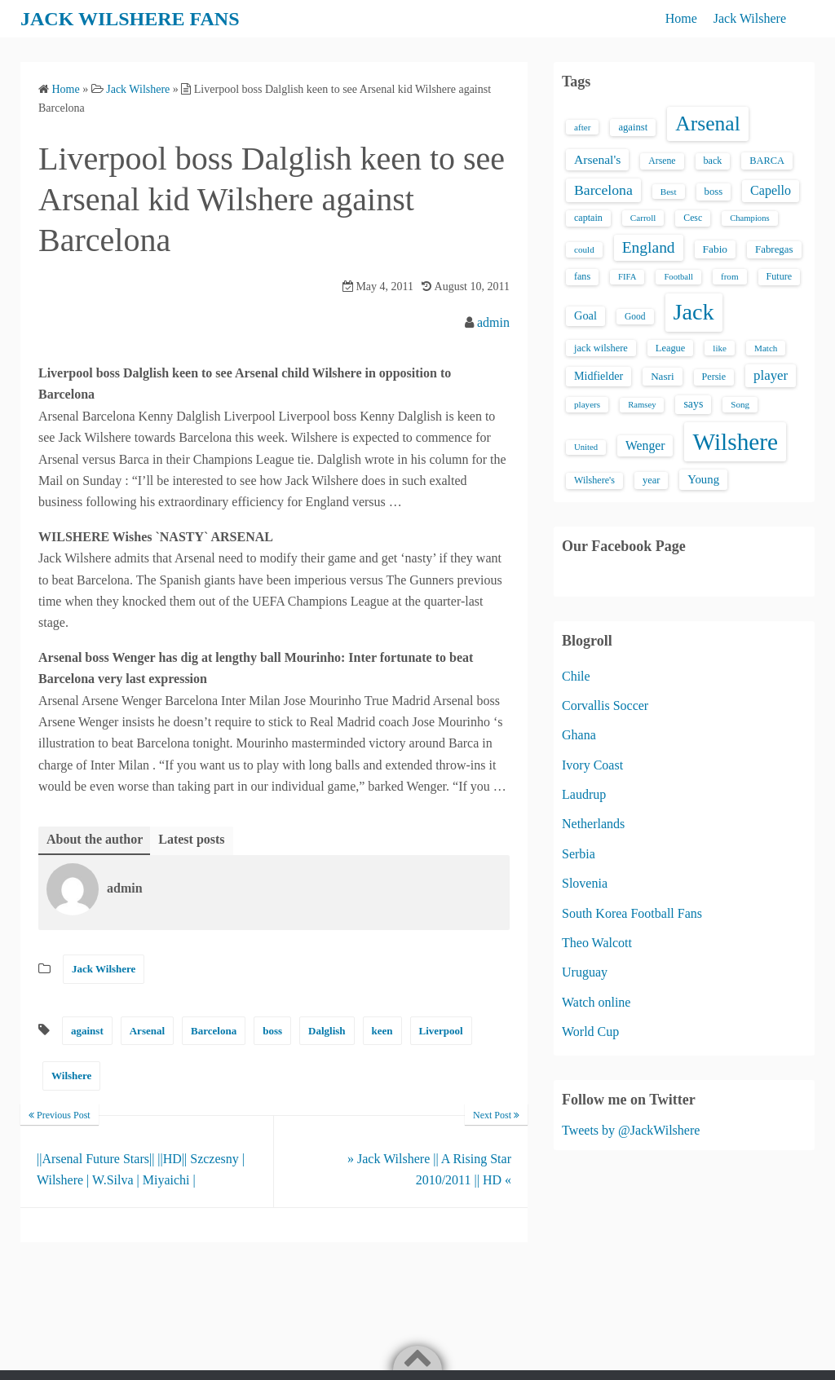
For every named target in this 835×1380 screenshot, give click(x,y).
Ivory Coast (592, 765)
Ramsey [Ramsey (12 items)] (642, 404)
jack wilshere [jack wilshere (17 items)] (601, 348)
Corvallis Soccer (605, 705)
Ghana (579, 735)
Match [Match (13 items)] (765, 348)
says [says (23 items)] (693, 404)
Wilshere (71, 1075)
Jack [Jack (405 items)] (694, 311)
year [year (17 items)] (651, 480)
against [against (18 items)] (632, 127)
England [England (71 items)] (648, 247)
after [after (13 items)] (582, 127)
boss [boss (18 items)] (714, 191)
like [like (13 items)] (720, 348)
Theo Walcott (597, 943)
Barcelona (213, 1031)
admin (493, 322)
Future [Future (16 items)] (780, 276)
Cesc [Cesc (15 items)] (692, 218)
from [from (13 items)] (730, 276)
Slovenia (584, 883)
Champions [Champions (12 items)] (750, 218)
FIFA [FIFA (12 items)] (627, 276)
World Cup (590, 1031)
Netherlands (593, 824)
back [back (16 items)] (713, 160)
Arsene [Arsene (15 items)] (661, 161)
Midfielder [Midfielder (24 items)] (598, 375)
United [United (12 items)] (586, 447)
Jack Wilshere (750, 18)
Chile (576, 676)
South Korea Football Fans (632, 913)
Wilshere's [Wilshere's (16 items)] (594, 480)
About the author (94, 839)
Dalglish (327, 1031)
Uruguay (584, 972)
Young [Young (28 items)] (703, 479)
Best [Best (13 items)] (668, 191)
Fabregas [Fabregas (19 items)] (774, 249)
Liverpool (441, 1031)
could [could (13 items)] (584, 249)
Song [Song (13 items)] (740, 404)
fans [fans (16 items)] (582, 276)
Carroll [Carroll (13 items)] (643, 218)
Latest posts (191, 839)
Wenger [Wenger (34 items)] (645, 445)
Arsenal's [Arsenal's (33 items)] (597, 159)
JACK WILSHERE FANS (130, 18)
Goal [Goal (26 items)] (585, 315)
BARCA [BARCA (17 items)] (766, 160)
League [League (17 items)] (671, 348)
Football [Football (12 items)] (678, 276)
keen (382, 1031)
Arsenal (147, 1031)
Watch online (596, 1002)
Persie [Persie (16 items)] (714, 376)
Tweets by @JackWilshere (631, 1130)
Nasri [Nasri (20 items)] (662, 376)
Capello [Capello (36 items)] (770, 190)
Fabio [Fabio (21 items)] (715, 249)
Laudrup (584, 794)
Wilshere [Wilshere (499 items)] (735, 442)
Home (681, 18)
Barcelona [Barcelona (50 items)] (603, 190)
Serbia (578, 854)
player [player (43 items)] (770, 375)
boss (272, 1031)
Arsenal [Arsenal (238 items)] (707, 123)
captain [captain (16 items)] (588, 217)
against (87, 1031)
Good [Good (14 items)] (635, 316)
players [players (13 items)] (587, 404)
